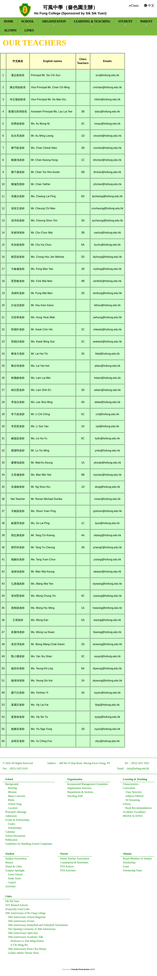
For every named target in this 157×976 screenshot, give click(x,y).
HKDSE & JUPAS (133, 817)
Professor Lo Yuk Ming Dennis (27, 942)
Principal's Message (15, 813)
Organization (54, 23)
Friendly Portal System (80, 969)
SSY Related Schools (16, 906)
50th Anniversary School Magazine (27, 918)
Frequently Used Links (17, 910)
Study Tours (14, 879)
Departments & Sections (80, 793)
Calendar (10, 833)
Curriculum (129, 789)
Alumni (10, 32)
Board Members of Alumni (137, 860)
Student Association (16, 860)
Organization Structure (79, 789)
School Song (14, 805)
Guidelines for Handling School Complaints (28, 845)
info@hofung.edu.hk (138, 770)
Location (12, 809)
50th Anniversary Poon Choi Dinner (27, 950)
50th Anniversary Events (21, 922)
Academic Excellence (134, 813)
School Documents (15, 837)
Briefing (12, 789)
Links (29, 32)
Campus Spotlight (14, 872)
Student (125, 23)
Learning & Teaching (92, 23)
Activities (10, 887)
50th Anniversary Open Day (23, 934)
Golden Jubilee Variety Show (23, 954)
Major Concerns (16, 797)
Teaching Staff (75, 797)
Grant (126, 868)
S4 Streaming (132, 801)
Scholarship (129, 864)
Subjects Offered (134, 797)
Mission (12, 793)
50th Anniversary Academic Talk (25, 938)
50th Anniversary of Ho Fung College (25, 914)
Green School (15, 876)
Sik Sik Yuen (12, 902)
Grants (11, 825)
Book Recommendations (138, 809)
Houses (9, 864)
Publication (11, 841)
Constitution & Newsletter (74, 864)
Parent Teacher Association (74, 860)
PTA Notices (67, 868)
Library (127, 805)
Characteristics (131, 785)
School (27, 23)
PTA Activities (68, 872)
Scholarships (15, 829)
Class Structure (133, 793)
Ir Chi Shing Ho (19, 946)
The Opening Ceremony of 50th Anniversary (32, 930)
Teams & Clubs (13, 868)
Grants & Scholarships (17, 821)
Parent (146, 23)
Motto (11, 801)
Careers (12, 883)
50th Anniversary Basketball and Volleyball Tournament (38, 926)
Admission (11, 817)
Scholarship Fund (132, 872)
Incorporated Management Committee (87, 785)
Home (8, 21)
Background (11, 785)
